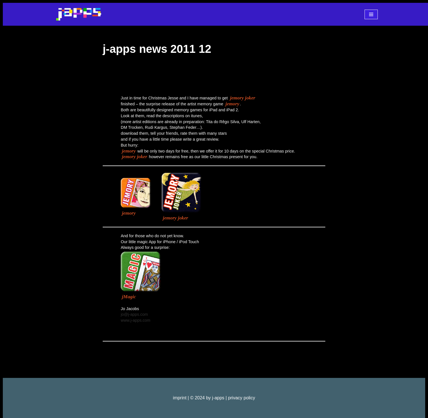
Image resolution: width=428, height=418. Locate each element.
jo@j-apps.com (134, 314)
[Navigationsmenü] (371, 14)
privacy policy (241, 397)
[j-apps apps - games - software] (78, 14)
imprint (179, 397)
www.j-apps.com (135, 320)
